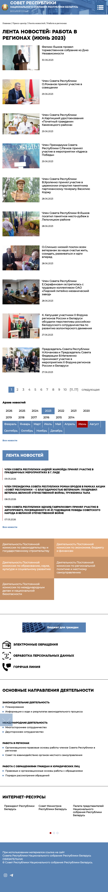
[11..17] (74, 389)
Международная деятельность (24, 722)
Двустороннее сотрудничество (24, 731)
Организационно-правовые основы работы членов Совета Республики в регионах (50, 749)
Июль (48, 424)
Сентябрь (11, 430)
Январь (25, 424)
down (6, 720)
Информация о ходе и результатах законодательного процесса (44, 711)
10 (65, 389)
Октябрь (27, 430)
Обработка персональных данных (38, 656)
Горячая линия (21, 667)
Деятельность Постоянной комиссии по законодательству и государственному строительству (25, 547)
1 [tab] (51, 833)
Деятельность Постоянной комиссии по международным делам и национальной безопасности (23, 589)
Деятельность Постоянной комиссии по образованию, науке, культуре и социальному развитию (26, 566)
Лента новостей (36, 23)
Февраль (10, 424)
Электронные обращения (30, 645)
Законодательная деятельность (25, 702)
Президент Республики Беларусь (19, 807)
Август (94, 424)
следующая (91, 389)
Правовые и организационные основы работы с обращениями (44, 770)
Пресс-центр (19, 23)
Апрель (70, 424)
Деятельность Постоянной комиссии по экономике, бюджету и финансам (80, 547)
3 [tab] (58, 833)
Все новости (9, 440)
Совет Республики (44, 4)
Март (37, 424)
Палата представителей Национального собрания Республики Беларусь (88, 810)
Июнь (82, 424)
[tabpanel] (19, 808)
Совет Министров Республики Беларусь (53, 807)
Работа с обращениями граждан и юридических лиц (41, 766)
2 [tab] (54, 833)
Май (58, 424)
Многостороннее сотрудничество (26, 727)
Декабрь (56, 430)
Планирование (14, 706)
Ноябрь (41, 430)
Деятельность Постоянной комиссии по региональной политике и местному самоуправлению (76, 567)
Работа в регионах (57, 23)
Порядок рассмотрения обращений (27, 775)
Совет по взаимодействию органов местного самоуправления (43, 755)
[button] (100, 7)
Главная (6, 23)
